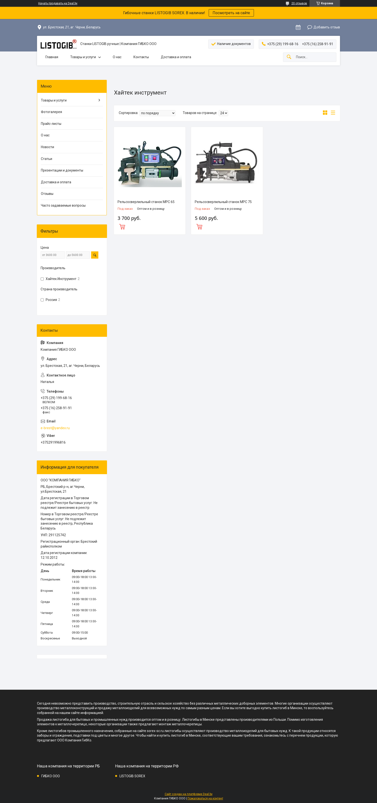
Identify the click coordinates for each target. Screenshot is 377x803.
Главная (51, 57)
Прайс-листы (51, 124)
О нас (117, 57)
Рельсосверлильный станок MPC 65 (146, 202)
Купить (150, 226)
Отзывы (47, 194)
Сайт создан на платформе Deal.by (189, 794)
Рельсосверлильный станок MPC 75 (223, 202)
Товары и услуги (83, 57)
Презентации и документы (62, 170)
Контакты (141, 57)
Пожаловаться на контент (205, 798)
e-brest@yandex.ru (55, 428)
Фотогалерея (51, 112)
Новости (47, 147)
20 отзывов (299, 3)
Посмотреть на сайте (231, 13)
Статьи (46, 159)
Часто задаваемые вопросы (63, 205)
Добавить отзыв (327, 27)
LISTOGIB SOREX (132, 776)
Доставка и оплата (176, 57)
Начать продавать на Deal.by (57, 3)
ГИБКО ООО (50, 776)
